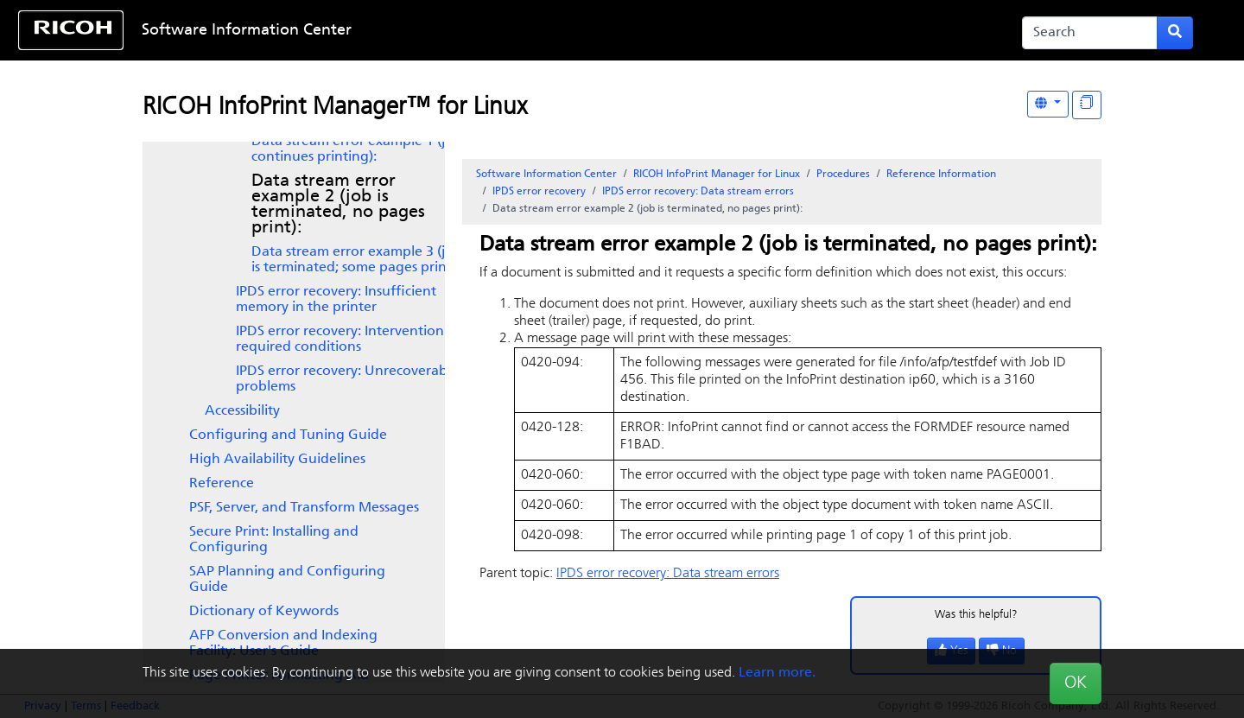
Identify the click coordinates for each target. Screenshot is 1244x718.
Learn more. (777, 673)
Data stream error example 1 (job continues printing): (356, 149)
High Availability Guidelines (277, 460)
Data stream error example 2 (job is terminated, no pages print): (338, 205)
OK (1075, 683)
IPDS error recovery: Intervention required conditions (340, 339)
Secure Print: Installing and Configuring (274, 540)
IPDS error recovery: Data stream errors (698, 192)
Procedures (843, 174)
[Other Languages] (1048, 104)
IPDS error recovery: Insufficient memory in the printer (336, 300)
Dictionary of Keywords (264, 612)
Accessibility (242, 411)
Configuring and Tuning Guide (288, 435)
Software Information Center (247, 30)
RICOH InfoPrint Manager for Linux (716, 174)
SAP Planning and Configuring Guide (287, 579)
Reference (221, 484)
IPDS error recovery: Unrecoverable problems (347, 379)
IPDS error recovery (539, 192)
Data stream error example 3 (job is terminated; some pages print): (356, 260)
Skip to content (567, 30)
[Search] (1090, 32)
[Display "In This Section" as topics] (1086, 105)
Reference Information (941, 174)
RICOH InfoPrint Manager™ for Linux (335, 108)
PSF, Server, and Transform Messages (304, 508)
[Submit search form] (1175, 32)
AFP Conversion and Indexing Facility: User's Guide (283, 643)
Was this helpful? (976, 614)
